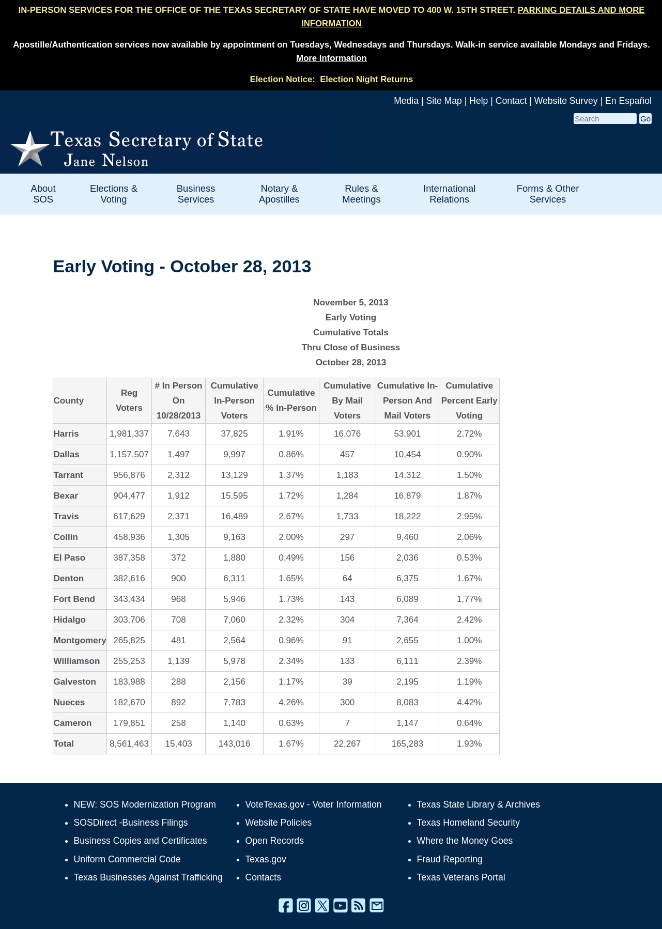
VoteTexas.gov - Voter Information (313, 804)
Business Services (196, 194)
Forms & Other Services (548, 194)
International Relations (449, 194)
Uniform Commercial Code (127, 859)
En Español (628, 101)
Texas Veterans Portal (461, 877)
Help (478, 101)
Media (406, 101)
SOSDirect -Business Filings (131, 822)
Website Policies (278, 822)
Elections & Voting (113, 194)
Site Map (443, 101)
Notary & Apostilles (279, 194)
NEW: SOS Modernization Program (145, 804)
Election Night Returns (366, 79)
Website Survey (566, 101)
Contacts (263, 877)
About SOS (43, 194)
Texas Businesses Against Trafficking (148, 877)
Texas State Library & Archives (479, 804)
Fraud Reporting (450, 859)
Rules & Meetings (361, 194)
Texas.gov (265, 859)
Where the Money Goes (465, 840)
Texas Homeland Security (468, 822)
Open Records (274, 840)
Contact (511, 101)
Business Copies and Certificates (140, 840)
